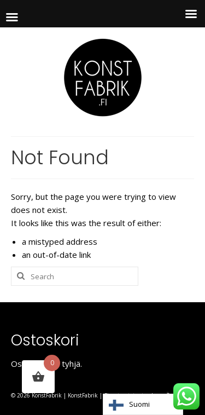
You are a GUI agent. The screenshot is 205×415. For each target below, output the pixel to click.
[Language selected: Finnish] (143, 404)
